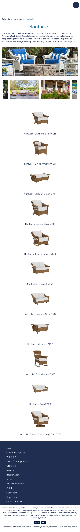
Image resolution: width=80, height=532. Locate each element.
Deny (43, 522)
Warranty (11, 457)
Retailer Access (14, 475)
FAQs (8, 448)
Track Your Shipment (16, 461)
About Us (10, 479)
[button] (76, 5)
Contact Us (12, 466)
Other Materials (14, 502)
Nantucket (30, 19)
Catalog (10, 488)
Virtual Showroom (15, 484)
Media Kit (10, 471)
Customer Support (15, 453)
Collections (7, 19)
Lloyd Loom (19, 19)
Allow (37, 522)
